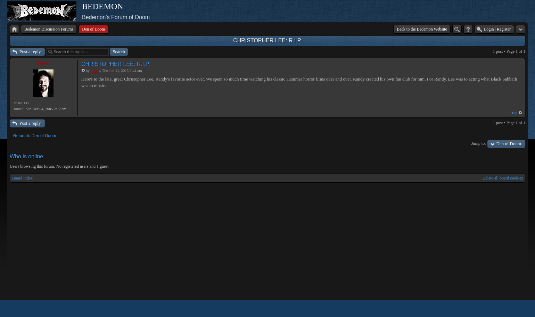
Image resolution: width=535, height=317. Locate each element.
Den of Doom (508, 143)
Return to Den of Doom (34, 136)
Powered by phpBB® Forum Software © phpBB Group (514, 309)
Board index (22, 178)
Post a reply (30, 51)
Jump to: (478, 143)
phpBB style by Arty (494, 309)
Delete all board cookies (503, 178)
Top (514, 113)
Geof (44, 63)
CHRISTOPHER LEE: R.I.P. (267, 40)
